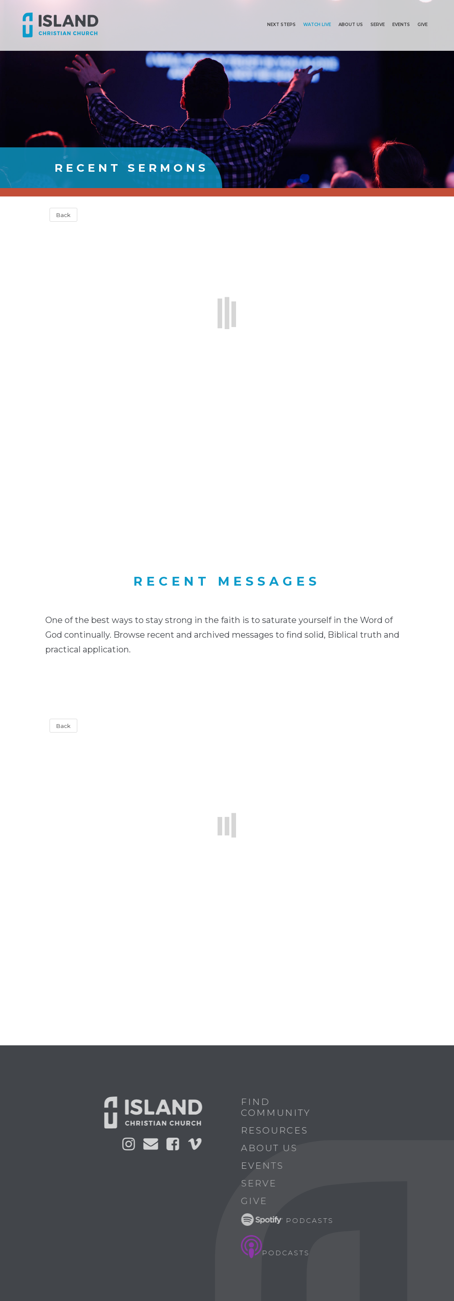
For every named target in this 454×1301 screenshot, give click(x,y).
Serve (377, 24)
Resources (278, 1130)
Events (401, 24)
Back (63, 215)
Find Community (279, 1107)
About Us (272, 1148)
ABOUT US (351, 24)
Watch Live (317, 24)
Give (422, 24)
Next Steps (281, 24)
